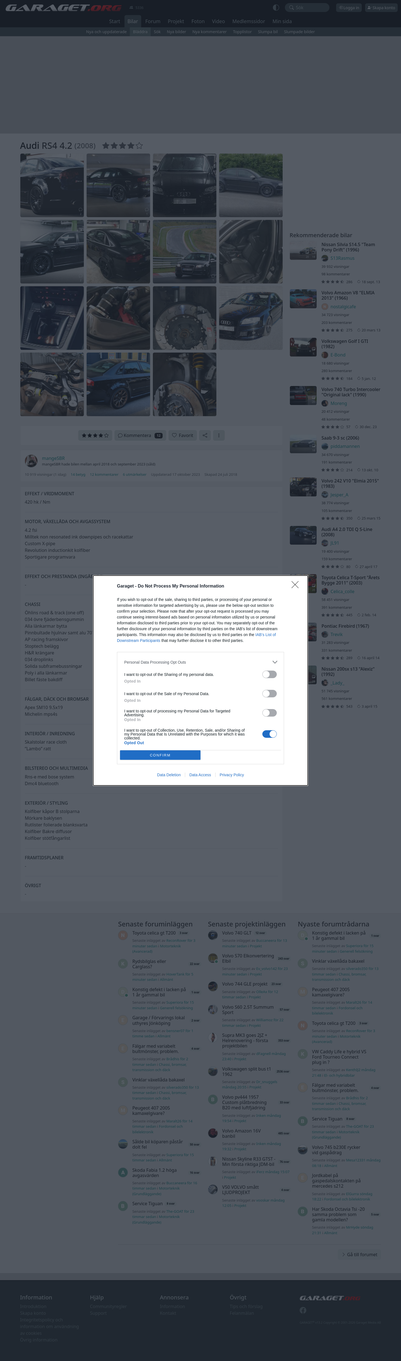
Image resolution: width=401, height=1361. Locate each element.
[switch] (269, 674)
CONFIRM (160, 755)
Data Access (200, 775)
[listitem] (200, 662)
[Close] (297, 586)
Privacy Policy (232, 775)
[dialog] (200, 680)
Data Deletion (169, 775)
